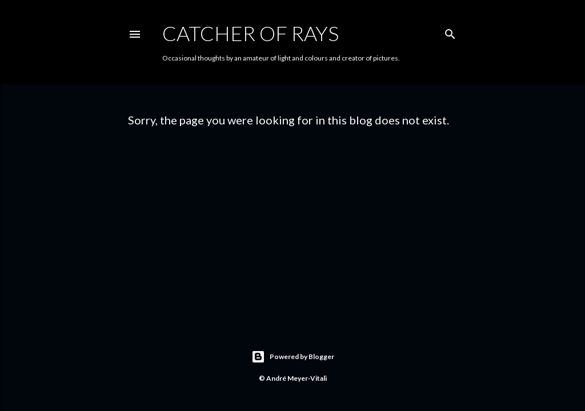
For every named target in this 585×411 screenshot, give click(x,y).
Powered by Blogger (292, 357)
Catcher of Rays (250, 33)
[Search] (450, 32)
